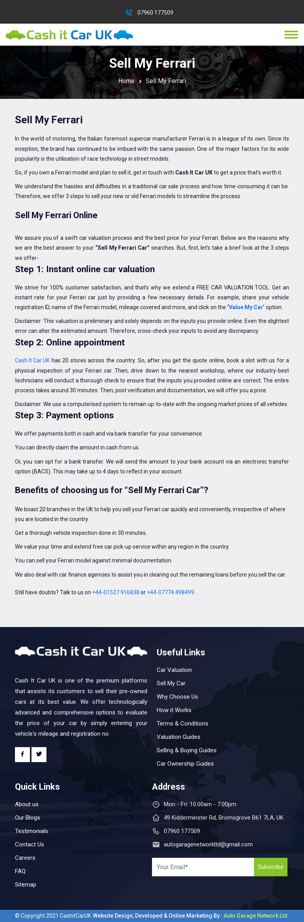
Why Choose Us (177, 696)
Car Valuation (174, 669)
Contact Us (29, 844)
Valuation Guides (178, 736)
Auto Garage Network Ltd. (256, 916)
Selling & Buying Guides (187, 750)
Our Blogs (27, 817)
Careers (25, 857)
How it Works (174, 710)
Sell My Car (171, 683)
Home (126, 81)
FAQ (20, 871)
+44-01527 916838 (115, 592)
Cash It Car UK (32, 360)
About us (27, 804)
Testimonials (31, 831)
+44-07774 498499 (170, 592)
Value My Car (246, 307)
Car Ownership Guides (185, 763)
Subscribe (271, 866)
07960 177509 (155, 12)
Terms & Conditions (182, 723)
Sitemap (25, 884)
